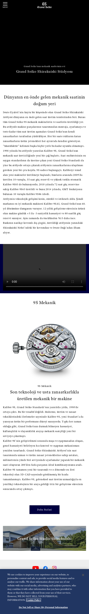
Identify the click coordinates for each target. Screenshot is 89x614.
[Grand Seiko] (44, 5)
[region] (44, 591)
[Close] (83, 575)
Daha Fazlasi (44, 509)
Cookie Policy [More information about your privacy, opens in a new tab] (34, 600)
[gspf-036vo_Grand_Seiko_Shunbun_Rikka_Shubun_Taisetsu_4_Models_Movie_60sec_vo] (44, 267)
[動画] (44, 42)
